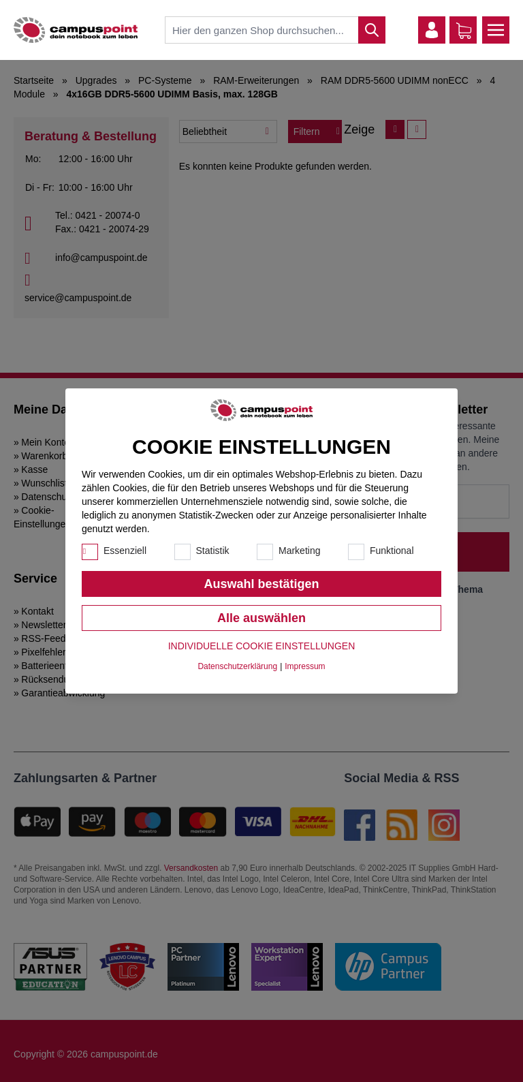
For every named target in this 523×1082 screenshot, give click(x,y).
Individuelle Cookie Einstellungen (261, 645)
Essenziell (125, 550)
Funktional (392, 550)
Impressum (305, 666)
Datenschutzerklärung (237, 666)
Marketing (299, 550)
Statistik (212, 550)
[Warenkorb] (464, 30)
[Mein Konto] (431, 30)
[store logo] (76, 30)
